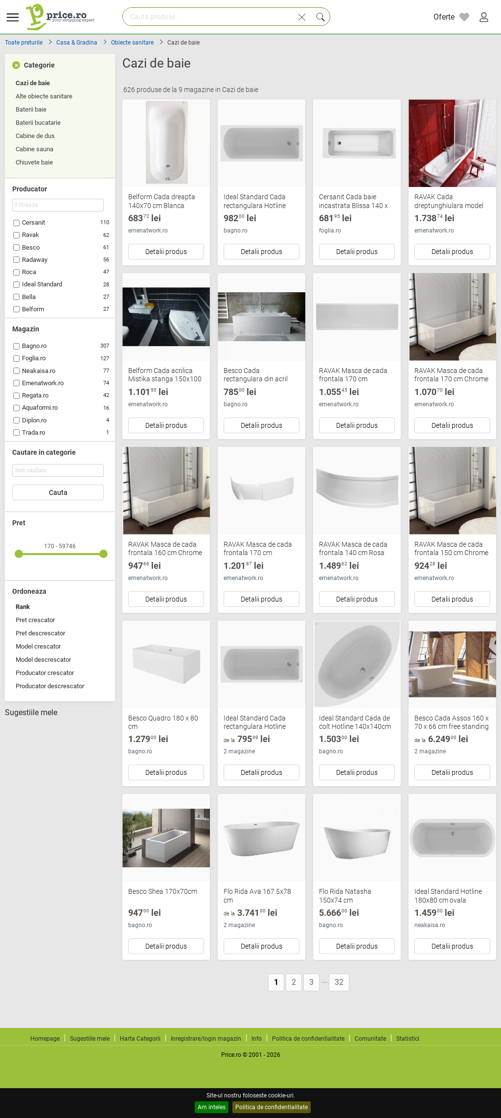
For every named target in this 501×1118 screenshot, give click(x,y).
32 (339, 982)
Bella (29, 297)
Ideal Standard (42, 284)
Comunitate (370, 1038)
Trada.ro (33, 432)
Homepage (45, 1038)
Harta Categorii (140, 1038)
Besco (31, 247)
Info (256, 1038)
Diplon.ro (34, 420)
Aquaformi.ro (40, 407)
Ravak (30, 234)
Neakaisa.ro (38, 370)
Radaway (34, 259)
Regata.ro (35, 395)
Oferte (444, 17)
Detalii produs (166, 252)
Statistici (407, 1038)
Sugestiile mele (31, 712)
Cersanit (33, 222)
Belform (33, 309)
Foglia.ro (34, 358)
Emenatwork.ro (43, 383)
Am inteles (212, 1107)
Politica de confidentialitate (271, 1107)
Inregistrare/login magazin (206, 1038)
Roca (29, 272)
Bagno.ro (34, 345)
